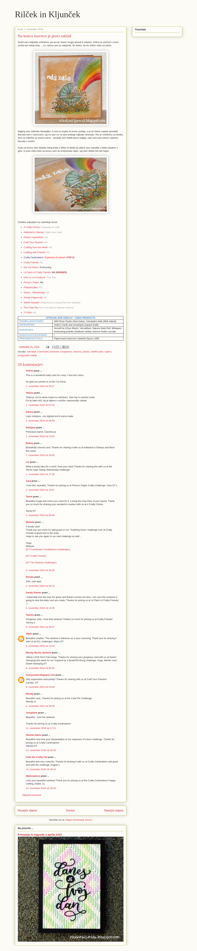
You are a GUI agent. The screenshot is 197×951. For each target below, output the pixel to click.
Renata (30, 577)
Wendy (30, 693)
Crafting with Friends (34, 252)
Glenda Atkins (34, 735)
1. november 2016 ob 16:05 (40, 455)
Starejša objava (113, 810)
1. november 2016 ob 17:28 (40, 474)
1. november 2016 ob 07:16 (40, 405)
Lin (28, 462)
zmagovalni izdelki (27, 355)
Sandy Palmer (33, 592)
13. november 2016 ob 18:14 (41, 769)
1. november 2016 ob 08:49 (40, 420)
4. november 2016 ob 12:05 (40, 608)
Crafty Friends (31, 262)
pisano (86, 351)
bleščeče (54, 351)
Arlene (29, 370)
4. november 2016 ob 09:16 (40, 586)
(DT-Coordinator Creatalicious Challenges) (48, 549)
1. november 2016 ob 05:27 (40, 386)
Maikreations (33, 776)
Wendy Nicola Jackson (38, 652)
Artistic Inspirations (33, 237)
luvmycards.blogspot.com (40, 675)
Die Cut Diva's (31, 267)
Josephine (31, 712)
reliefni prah (97, 351)
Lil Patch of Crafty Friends (37, 272)
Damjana (31, 427)
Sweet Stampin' (32, 302)
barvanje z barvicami (38, 351)
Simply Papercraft (33, 297)
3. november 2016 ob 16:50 (40, 570)
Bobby (29, 443)
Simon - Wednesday (34, 292)
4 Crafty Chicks (31, 227)
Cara (28, 481)
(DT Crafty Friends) (36, 556)
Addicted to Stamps (34, 232)
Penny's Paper (31, 282)
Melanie (30, 522)
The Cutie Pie (31, 307)
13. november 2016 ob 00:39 (41, 750)
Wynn (29, 633)
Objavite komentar (31, 795)
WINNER (61, 272)
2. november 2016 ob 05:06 (40, 515)
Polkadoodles (31, 287)
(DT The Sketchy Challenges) (41, 562)
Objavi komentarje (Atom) (78, 819)
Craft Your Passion (33, 242)
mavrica (77, 351)
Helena (30, 392)
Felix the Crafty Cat (36, 757)
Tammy (30, 615)
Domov (70, 810)
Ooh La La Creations (34, 277)
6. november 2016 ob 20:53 (40, 706)
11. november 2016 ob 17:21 (41, 728)
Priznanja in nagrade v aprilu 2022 (40, 834)
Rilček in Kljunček (47, 14)
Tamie (29, 496)
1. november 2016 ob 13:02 (40, 436)
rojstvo (108, 351)
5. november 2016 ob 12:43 (40, 646)
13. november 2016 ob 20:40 (41, 788)
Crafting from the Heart (35, 247)
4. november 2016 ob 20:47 (40, 627)
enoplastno (66, 351)
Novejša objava (27, 810)
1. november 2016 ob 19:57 (40, 490)
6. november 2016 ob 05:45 (40, 668)
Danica (30, 411)
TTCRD (28, 312)
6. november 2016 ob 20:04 (40, 687)
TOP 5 (70, 257)
